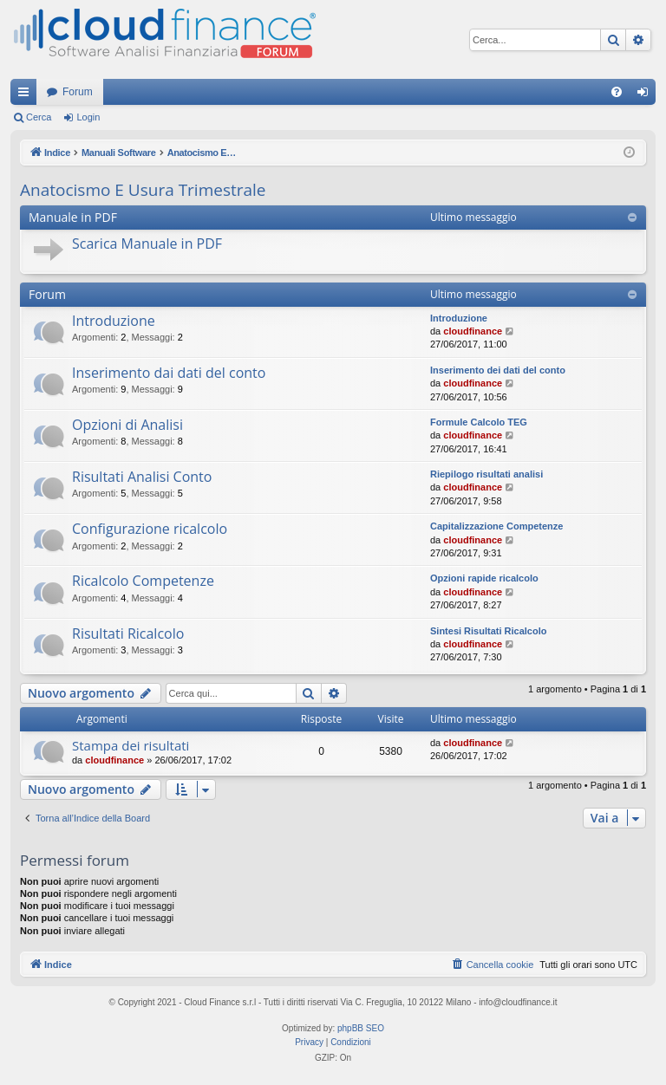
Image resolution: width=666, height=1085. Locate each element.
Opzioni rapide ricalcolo (484, 578)
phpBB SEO (360, 1028)
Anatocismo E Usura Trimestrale (143, 190)
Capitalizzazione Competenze (496, 526)
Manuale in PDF (73, 217)
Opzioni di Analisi (127, 424)
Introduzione (113, 320)
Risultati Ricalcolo (128, 633)
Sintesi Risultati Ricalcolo (488, 631)
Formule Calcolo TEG (478, 422)
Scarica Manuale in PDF (147, 243)
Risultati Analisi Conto (142, 476)
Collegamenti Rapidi (26, 95)
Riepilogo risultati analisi (486, 474)
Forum (77, 92)
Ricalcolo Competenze (143, 580)
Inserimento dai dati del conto (168, 372)
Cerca (38, 117)
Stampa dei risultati (130, 745)
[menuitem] (617, 92)
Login (88, 117)
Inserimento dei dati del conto (497, 370)
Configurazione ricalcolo (149, 528)
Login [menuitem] (646, 95)
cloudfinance (472, 331)
